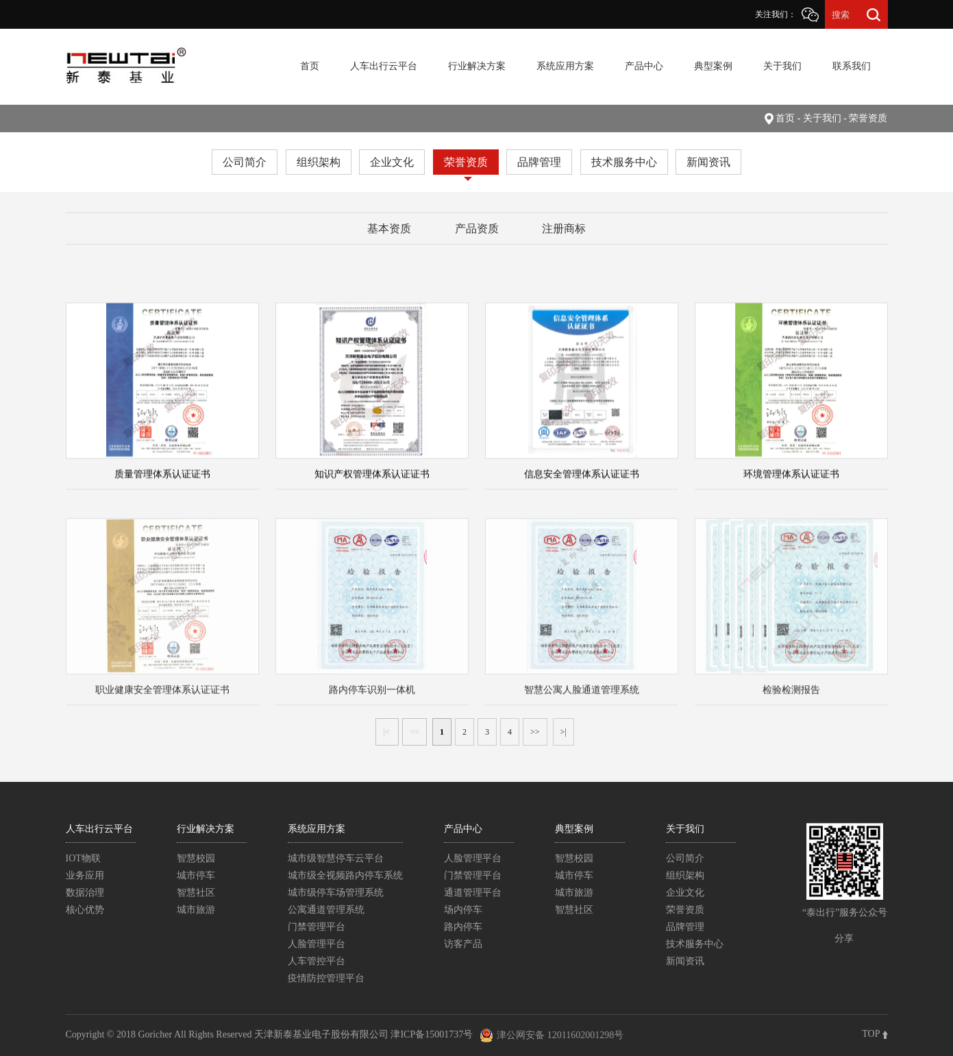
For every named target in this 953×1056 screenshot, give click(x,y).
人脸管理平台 (316, 944)
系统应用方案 (565, 66)
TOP (874, 1034)
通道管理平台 (473, 892)
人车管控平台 (316, 961)
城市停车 (196, 875)
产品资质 (477, 228)
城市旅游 (196, 910)
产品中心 (644, 66)
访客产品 (463, 944)
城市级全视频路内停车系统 (345, 875)
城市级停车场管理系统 (336, 892)
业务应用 (85, 875)
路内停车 (463, 927)
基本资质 (389, 228)
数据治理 (85, 892)
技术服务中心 (624, 162)
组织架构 (319, 162)
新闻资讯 (708, 162)
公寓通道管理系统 (326, 910)
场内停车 (463, 910)
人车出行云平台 (383, 66)
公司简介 (245, 162)
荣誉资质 (466, 162)
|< (387, 732)
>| (563, 732)
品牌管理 (539, 162)
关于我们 (782, 66)
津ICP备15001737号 (432, 1034)
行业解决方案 (477, 66)
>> (535, 732)
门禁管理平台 (316, 927)
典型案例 (713, 66)
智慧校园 (196, 858)
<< (414, 732)
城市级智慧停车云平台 (336, 858)
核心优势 (85, 910)
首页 (309, 66)
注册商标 (564, 228)
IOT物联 (83, 858)
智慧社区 (196, 892)
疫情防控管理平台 (326, 978)
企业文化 (392, 162)
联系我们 (851, 66)
